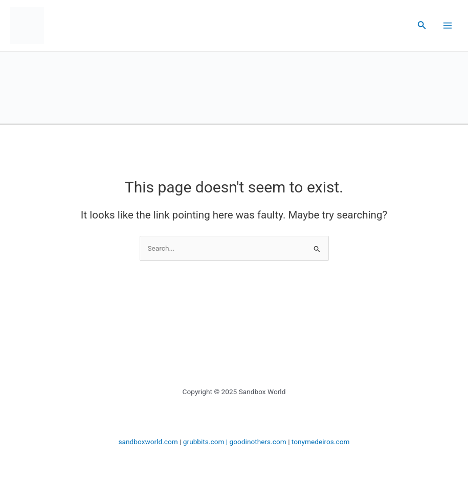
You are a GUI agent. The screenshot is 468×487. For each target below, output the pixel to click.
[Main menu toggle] (447, 25)
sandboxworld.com (148, 441)
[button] (422, 25)
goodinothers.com (258, 441)
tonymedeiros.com (321, 441)
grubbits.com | (206, 441)
